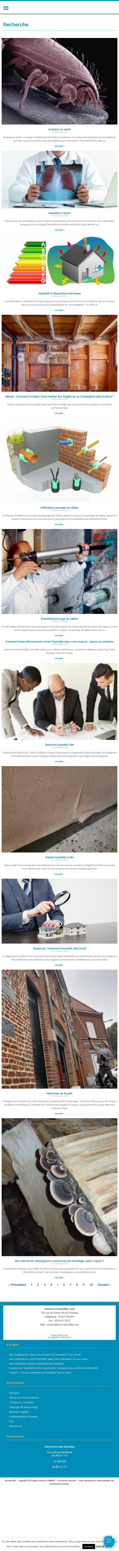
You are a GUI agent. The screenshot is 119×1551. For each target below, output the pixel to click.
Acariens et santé (60, 140)
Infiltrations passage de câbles (60, 518)
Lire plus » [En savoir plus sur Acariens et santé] (59, 157)
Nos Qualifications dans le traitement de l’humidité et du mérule (45, 1365)
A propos (14, 1403)
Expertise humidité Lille (59, 755)
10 (91, 1296)
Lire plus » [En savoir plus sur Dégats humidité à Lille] (59, 885)
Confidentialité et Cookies (23, 1427)
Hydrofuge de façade (60, 1104)
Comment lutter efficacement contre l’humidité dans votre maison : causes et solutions (59, 652)
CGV (11, 1432)
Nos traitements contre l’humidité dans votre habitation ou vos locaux (48, 1370)
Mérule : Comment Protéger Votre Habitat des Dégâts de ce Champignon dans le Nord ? (59, 407)
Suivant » (104, 1296)
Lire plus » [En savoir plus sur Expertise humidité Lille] (59, 772)
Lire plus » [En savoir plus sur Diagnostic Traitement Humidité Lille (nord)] (59, 976)
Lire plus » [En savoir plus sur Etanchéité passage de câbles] (59, 646)
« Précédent (17, 1296)
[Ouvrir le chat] (109, 1541)
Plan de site (15, 1437)
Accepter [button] (88, 1546)
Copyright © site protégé (23, 1418)
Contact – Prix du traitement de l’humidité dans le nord (40, 1383)
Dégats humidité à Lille (59, 868)
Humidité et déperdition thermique (59, 304)
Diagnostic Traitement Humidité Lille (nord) (59, 959)
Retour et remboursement (24, 1408)
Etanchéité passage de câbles (59, 629)
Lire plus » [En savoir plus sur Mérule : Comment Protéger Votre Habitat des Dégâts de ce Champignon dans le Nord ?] (59, 424)
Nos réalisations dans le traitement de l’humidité (36, 1374)
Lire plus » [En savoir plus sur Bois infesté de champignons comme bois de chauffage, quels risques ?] (59, 1288)
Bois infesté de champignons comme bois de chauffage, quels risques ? (59, 1271)
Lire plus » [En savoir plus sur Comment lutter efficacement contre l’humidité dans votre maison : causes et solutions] (59, 669)
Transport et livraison (21, 1413)
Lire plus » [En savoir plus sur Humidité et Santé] (59, 241)
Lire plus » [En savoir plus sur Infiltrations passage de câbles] (59, 535)
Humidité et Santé (59, 223)
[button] (6, 8)
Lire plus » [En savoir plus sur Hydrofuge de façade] (59, 1124)
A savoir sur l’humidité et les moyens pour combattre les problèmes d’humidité (53, 1379)
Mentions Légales (19, 1422)
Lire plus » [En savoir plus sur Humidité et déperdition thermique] (59, 321)
